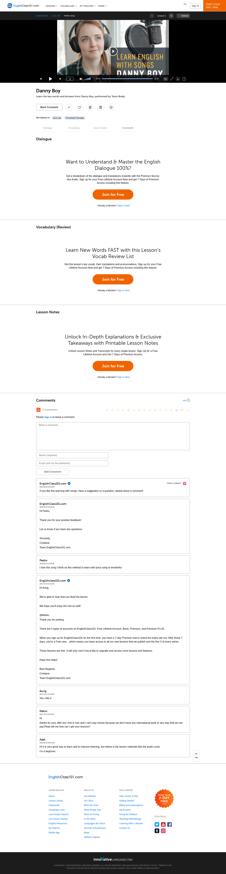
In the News (90, 819)
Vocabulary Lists (57, 810)
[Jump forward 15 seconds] (61, 79)
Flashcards (54, 805)
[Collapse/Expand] (113, 400)
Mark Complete (49, 107)
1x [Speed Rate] (70, 79)
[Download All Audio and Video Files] (111, 107)
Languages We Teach (94, 823)
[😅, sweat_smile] (144, 410)
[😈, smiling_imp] (176, 410)
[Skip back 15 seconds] (41, 79)
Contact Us (124, 828)
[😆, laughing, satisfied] (139, 410)
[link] (171, 16)
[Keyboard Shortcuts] (184, 79)
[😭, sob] (155, 410)
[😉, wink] (150, 410)
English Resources (58, 823)
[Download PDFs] (100, 107)
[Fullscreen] (172, 79)
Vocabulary (67, 6)
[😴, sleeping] (166, 410)
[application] (113, 51)
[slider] (87, 79)
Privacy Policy (150, 865)
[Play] (51, 79)
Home (51, 796)
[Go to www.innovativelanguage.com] (113, 859)
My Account (125, 810)
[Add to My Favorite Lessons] (79, 107)
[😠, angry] (134, 410)
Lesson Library (42, 16)
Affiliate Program (92, 837)
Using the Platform (128, 814)
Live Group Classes (58, 819)
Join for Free (113, 194)
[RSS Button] (38, 409)
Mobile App (54, 832)
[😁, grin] (118, 410)
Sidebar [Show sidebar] (185, 15)
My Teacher (86, 6)
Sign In (195, 6)
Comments (127, 128)
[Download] (178, 79)
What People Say (92, 810)
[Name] (72, 455)
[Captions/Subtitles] (166, 79)
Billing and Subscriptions (131, 805)
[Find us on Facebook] (169, 824)
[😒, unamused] (123, 410)
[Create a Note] (90, 107)
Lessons (50, 6)
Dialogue (47, 128)
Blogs (86, 832)
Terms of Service (145, 868)
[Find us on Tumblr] (157, 830)
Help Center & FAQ (128, 796)
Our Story (88, 800)
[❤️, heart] (182, 410)
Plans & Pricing (91, 814)
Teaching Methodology (130, 819)
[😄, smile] (107, 410)
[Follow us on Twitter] (157, 824)
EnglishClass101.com (132, 865)
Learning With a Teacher (131, 823)
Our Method (90, 796)
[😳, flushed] (112, 410)
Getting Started (126, 800)
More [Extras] (101, 6)
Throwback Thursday (75, 118)
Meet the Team (91, 805)
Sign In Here (123, 205)
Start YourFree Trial (215, 6)
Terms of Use (165, 865)
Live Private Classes (59, 814)
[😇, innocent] (160, 410)
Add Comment (52, 471)
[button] (184, 5)
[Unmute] (81, 79)
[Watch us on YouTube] (163, 824)
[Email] (72, 463)
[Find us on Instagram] (163, 830)
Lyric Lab (56, 16)
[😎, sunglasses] (128, 410)
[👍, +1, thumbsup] (187, 410)
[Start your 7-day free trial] (164, 798)
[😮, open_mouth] (171, 410)
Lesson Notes (100, 128)
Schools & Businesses (95, 828)
